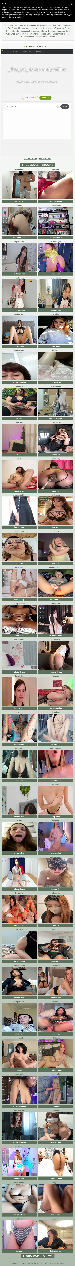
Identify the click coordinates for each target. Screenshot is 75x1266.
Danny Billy (56, 1074)
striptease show (56, 1070)
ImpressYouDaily (55, 567)
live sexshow (19, 491)
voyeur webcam (56, 238)
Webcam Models (47, 1263)
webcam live (19, 744)
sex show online (55, 201)
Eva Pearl (19, 1038)
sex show (19, 419)
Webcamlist (58, 34)
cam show (19, 201)
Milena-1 (55, 1002)
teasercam (56, 455)
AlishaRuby (56, 495)
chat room (56, 274)
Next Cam (45, 158)
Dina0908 (55, 1219)
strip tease (56, 527)
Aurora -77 (56, 604)
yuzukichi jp (19, 278)
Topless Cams (46, 34)
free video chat (19, 238)
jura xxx (56, 1110)
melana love (55, 640)
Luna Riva (19, 423)
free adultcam (55, 382)
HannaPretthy (19, 1146)
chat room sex (19, 310)
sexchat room (55, 1142)
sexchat (19, 1251)
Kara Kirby (19, 676)
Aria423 (56, 314)
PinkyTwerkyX (56, 386)
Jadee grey (56, 459)
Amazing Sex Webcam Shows (34, 31)
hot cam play (19, 600)
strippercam (55, 1215)
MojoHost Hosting (32, 1263)
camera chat (56, 853)
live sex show (19, 853)
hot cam (19, 1070)
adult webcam (19, 672)
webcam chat (19, 1179)
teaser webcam (56, 672)
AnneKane (19, 386)
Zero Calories (56, 278)
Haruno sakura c (19, 857)
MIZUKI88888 (19, 640)
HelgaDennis (19, 1002)
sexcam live (55, 889)
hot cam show (19, 961)
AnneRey (19, 785)
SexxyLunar (56, 1183)
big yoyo (19, 929)
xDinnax (56, 531)
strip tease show (55, 636)
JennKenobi (19, 1219)
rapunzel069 (56, 205)
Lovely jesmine (19, 604)
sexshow (55, 925)
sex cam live (56, 998)
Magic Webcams (11, 25)
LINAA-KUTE (56, 712)
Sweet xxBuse (19, 1183)
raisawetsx (19, 712)
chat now (55, 563)
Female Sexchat (13, 31)
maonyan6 (56, 350)
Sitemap (14, 1263)
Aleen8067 (19, 748)
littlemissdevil (19, 965)
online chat (55, 1034)
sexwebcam (19, 346)
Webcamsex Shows (62, 28)
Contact (22, 1263)
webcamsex (55, 961)
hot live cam (19, 708)
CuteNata (55, 169)
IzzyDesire (19, 893)
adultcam (19, 563)
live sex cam (19, 925)
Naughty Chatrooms (44, 28)
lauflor (19, 821)
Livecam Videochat (26, 28)
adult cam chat (56, 1106)
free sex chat (19, 527)
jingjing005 (19, 169)
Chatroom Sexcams (56, 31)
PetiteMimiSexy (56, 857)
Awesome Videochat (28, 25)
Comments (30, 158)
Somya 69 (19, 1074)
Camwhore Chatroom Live (49, 25)
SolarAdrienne (19, 1110)
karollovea (19, 567)
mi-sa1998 (56, 893)
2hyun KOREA (19, 242)
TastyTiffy (55, 821)
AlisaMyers (56, 965)
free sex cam (56, 310)
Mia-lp (19, 459)
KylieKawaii (56, 1038)
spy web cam (56, 744)
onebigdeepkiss (19, 495)
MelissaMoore (55, 748)
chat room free (19, 274)
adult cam (19, 636)
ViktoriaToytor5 (19, 350)
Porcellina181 (56, 423)
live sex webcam (19, 382)
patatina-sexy (19, 314)
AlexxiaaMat (19, 531)
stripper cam (19, 817)
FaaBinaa (19, 205)
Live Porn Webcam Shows (27, 34)
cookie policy (59, 12)
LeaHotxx (55, 676)
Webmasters (59, 1263)
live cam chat (56, 781)
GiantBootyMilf (55, 1146)
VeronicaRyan (56, 242)
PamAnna (55, 929)
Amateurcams (49, 37)
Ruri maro (55, 785)
